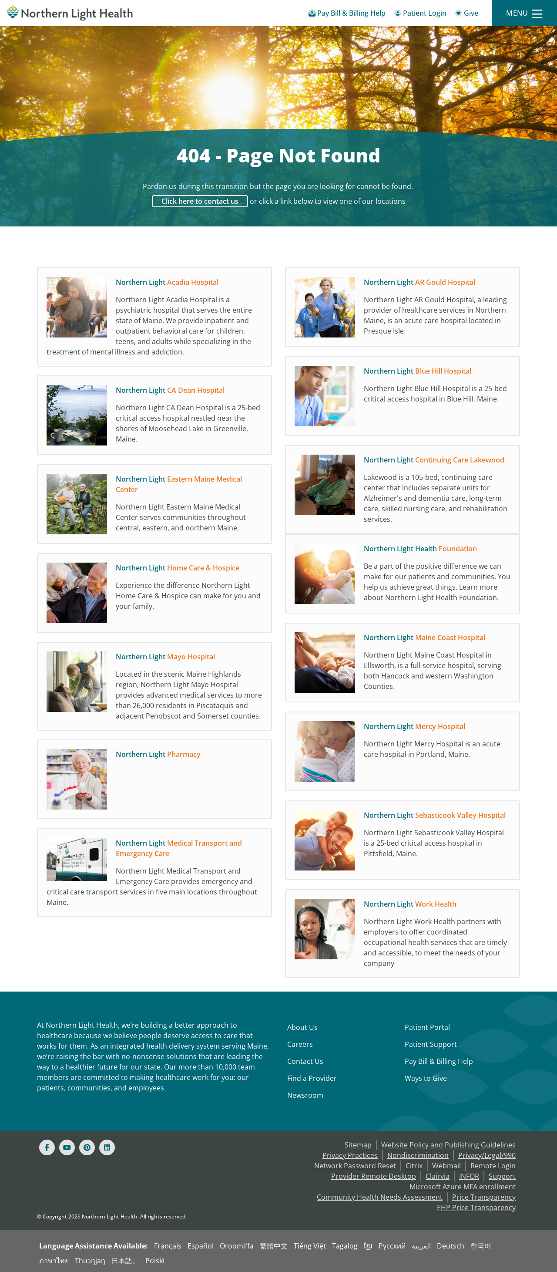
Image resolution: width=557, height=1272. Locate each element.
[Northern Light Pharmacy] (154, 781)
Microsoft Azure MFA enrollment (462, 1186)
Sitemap (358, 1145)
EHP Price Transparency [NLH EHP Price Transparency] (476, 1207)
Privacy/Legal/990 (487, 1155)
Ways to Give (426, 1078)
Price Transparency (484, 1197)
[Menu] (524, 13)
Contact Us (305, 1061)
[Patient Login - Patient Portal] (420, 14)
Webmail (446, 1166)
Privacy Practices (350, 1155)
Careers (300, 1044)
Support (502, 1176)
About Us (302, 1027)
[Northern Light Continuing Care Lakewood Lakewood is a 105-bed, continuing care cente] (402, 491)
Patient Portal (427, 1027)
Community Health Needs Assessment (380, 1197)
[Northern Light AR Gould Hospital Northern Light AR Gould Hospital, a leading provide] (402, 309)
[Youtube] (67, 1147)
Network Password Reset (355, 1166)
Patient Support (431, 1044)
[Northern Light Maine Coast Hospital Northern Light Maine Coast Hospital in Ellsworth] (402, 665)
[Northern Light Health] (70, 12)
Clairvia (438, 1176)
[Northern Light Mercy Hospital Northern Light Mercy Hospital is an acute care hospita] (402, 754)
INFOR (469, 1176)
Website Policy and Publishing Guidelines (448, 1145)
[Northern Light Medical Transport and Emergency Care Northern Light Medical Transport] (154, 874)
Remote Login (493, 1166)
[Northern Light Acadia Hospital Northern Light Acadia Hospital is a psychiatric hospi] (154, 319)
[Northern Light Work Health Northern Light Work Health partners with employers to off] (402, 935)
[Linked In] (107, 1147)
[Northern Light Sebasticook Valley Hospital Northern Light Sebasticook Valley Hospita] (402, 842)
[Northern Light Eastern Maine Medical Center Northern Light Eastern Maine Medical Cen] (154, 506)
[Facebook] (47, 1147)
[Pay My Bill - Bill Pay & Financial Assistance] (347, 14)
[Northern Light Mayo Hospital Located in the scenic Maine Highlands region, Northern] (154, 688)
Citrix (414, 1166)
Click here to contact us (199, 201)
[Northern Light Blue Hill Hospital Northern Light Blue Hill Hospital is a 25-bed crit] (402, 398)
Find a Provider (312, 1078)
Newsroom (305, 1095)
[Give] (466, 14)
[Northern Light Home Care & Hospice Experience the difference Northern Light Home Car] (154, 595)
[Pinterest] (87, 1147)
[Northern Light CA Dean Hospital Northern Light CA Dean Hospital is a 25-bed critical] (154, 417)
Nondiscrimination (418, 1155)
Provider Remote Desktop (373, 1176)
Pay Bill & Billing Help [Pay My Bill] (439, 1061)
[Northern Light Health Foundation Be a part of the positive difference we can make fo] (402, 580)
